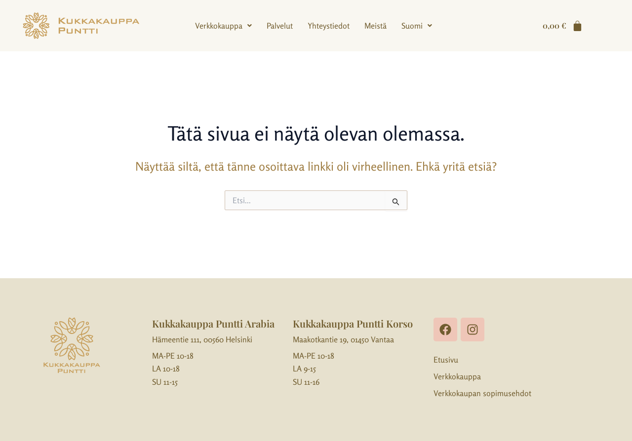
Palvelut (280, 26)
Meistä (375, 26)
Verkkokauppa (223, 26)
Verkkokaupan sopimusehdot (482, 393)
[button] (223, 26)
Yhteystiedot (329, 26)
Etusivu (446, 360)
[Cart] (563, 25)
